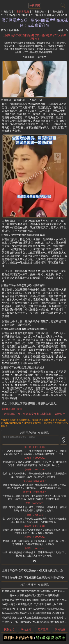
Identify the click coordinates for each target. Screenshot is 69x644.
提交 (63, 440)
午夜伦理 (36, 14)
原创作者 (49, 14)
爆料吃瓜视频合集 (18, 638)
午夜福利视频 (21, 11)
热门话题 (62, 14)
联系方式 (9, 629)
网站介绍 (26, 629)
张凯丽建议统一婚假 (12, 409)
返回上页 (63, 30)
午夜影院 (6, 11)
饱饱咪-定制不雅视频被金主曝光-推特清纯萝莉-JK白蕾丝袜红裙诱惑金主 (39, 577)
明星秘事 (14, 30)
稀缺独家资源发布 (50, 638)
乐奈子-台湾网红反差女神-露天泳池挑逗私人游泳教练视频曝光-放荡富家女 (39, 570)
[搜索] (62, 4)
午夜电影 (23, 14)
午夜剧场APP (39, 11)
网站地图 (60, 629)
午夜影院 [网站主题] (34, 5)
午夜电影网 (56, 11)
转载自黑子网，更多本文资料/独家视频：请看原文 (34, 413)
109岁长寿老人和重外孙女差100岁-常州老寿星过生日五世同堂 (35, 604)
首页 (3, 30)
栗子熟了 (42, 57)
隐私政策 (43, 629)
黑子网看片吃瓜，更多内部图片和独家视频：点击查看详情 (34, 22)
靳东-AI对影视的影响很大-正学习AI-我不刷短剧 (35, 595)
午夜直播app (8, 14)
